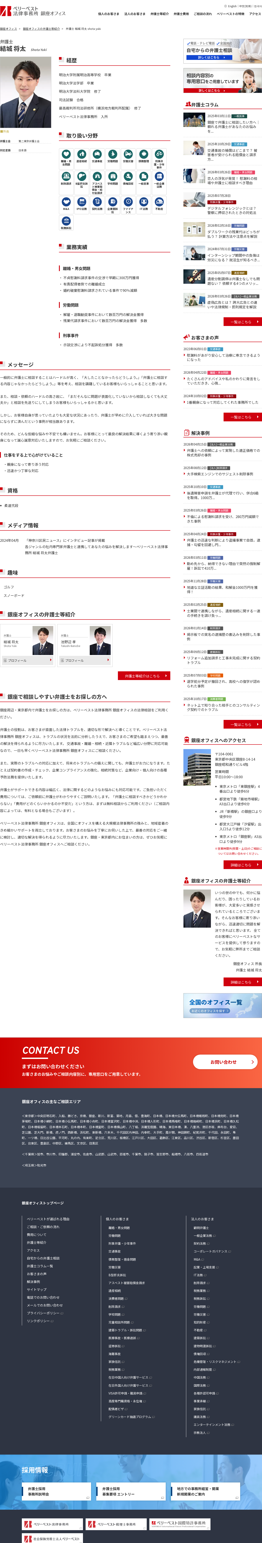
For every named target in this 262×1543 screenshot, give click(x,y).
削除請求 (115, 1306)
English (232, 6)
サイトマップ (37, 1289)
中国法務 (200, 1377)
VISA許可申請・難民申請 (125, 1393)
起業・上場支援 (204, 1267)
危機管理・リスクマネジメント (215, 1361)
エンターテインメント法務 (212, 1424)
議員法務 (200, 1417)
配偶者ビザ (116, 1409)
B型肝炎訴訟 (117, 1275)
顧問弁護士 (201, 1228)
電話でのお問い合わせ (43, 1297)
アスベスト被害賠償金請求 (127, 1283)
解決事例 (33, 1281)
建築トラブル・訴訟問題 (125, 1330)
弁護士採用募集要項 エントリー (118, 1491)
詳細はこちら (241, 865)
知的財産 (200, 1322)
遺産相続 (115, 1290)
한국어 (258, 6)
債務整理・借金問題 (122, 1259)
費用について (37, 1234)
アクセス (255, 14)
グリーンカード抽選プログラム (130, 1417)
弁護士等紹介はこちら (142, 676)
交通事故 (115, 1251)
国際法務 (200, 1385)
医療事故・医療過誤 (122, 1338)
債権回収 (200, 1354)
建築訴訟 (200, 1338)
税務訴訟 (200, 1298)
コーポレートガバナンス (210, 1251)
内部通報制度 (203, 1369)
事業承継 (200, 1401)
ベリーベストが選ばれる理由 (48, 1219)
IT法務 (198, 1275)
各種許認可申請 (204, 1393)
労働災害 (115, 1267)
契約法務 (200, 1243)
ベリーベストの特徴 (230, 14)
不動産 (198, 1330)
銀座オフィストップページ (43, 1202)
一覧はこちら (241, 321)
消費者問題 (116, 1298)
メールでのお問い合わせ (45, 1305)
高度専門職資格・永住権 (125, 1401)
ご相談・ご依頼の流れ (43, 1226)
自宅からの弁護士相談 (43, 1258)
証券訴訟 (115, 1346)
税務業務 (115, 1369)
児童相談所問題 (119, 1322)
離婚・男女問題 (119, 1228)
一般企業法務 (203, 1235)
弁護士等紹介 (159, 14)
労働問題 (115, 1235)
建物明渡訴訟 (203, 1346)
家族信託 (115, 1361)
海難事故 (115, 1354)
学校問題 (115, 1314)
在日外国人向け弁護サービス (128, 1385)
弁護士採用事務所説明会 (38, 1491)
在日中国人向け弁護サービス (128, 1377)
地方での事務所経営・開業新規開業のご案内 (198, 1491)
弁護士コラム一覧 (40, 1266)
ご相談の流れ (203, 14)
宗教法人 (200, 1432)
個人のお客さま (108, 14)
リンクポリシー (38, 1320)
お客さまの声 (37, 1273)
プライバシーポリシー (43, 1313)
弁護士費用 (181, 14)
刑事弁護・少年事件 (122, 1243)
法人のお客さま (135, 14)
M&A (197, 1259)
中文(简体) (245, 6)
